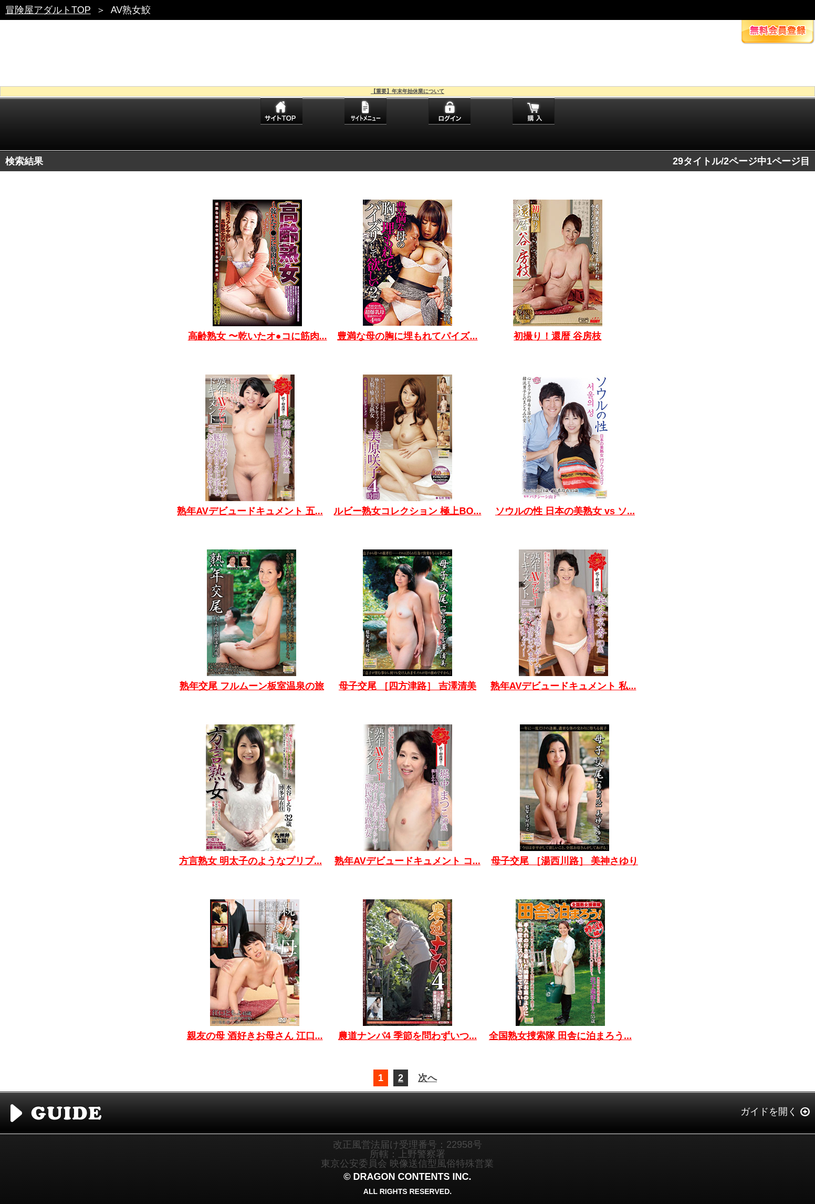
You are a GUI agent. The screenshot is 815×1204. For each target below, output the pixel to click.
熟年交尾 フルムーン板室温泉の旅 (252, 686)
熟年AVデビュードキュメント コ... (407, 861)
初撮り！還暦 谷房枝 (557, 336)
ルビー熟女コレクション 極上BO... (407, 511)
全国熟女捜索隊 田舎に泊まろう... (560, 1036)
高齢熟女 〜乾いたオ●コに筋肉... (257, 336)
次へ (427, 1078)
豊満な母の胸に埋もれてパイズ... (407, 336)
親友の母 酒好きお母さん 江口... (255, 1036)
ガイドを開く (768, 1111)
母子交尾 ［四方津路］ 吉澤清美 (407, 686)
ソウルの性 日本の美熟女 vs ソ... (565, 511)
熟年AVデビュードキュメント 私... (563, 686)
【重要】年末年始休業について (407, 91)
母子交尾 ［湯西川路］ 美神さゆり (564, 861)
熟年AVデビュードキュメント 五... (250, 511)
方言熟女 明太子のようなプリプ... (250, 861)
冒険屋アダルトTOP (48, 10)
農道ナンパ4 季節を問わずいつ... (407, 1036)
